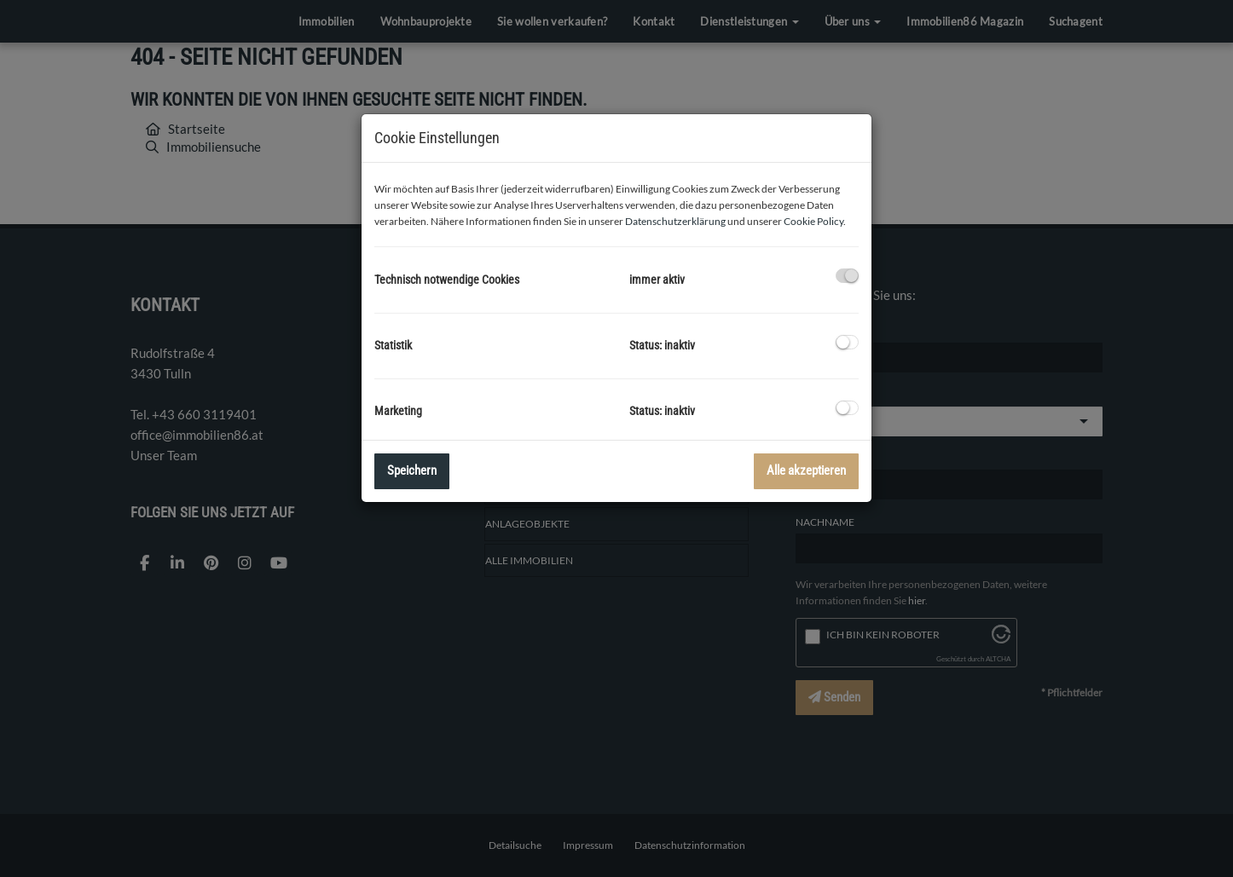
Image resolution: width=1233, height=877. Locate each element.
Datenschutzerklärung (675, 221)
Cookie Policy (813, 221)
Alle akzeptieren (806, 470)
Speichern (412, 470)
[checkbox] (847, 275)
